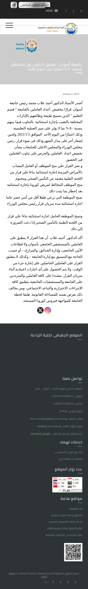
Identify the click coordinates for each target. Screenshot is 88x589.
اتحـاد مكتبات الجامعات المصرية (65, 521)
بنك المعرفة (76, 508)
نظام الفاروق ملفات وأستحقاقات (64, 528)
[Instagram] (47, 310)
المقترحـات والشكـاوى (70, 458)
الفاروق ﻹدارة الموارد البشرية (66, 515)
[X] (40, 310)
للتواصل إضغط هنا (41, 433)
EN (14, 5)
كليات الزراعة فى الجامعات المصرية (64, 535)
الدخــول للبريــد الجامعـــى (68, 452)
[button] (49, 10)
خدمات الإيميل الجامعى (34, 5)
